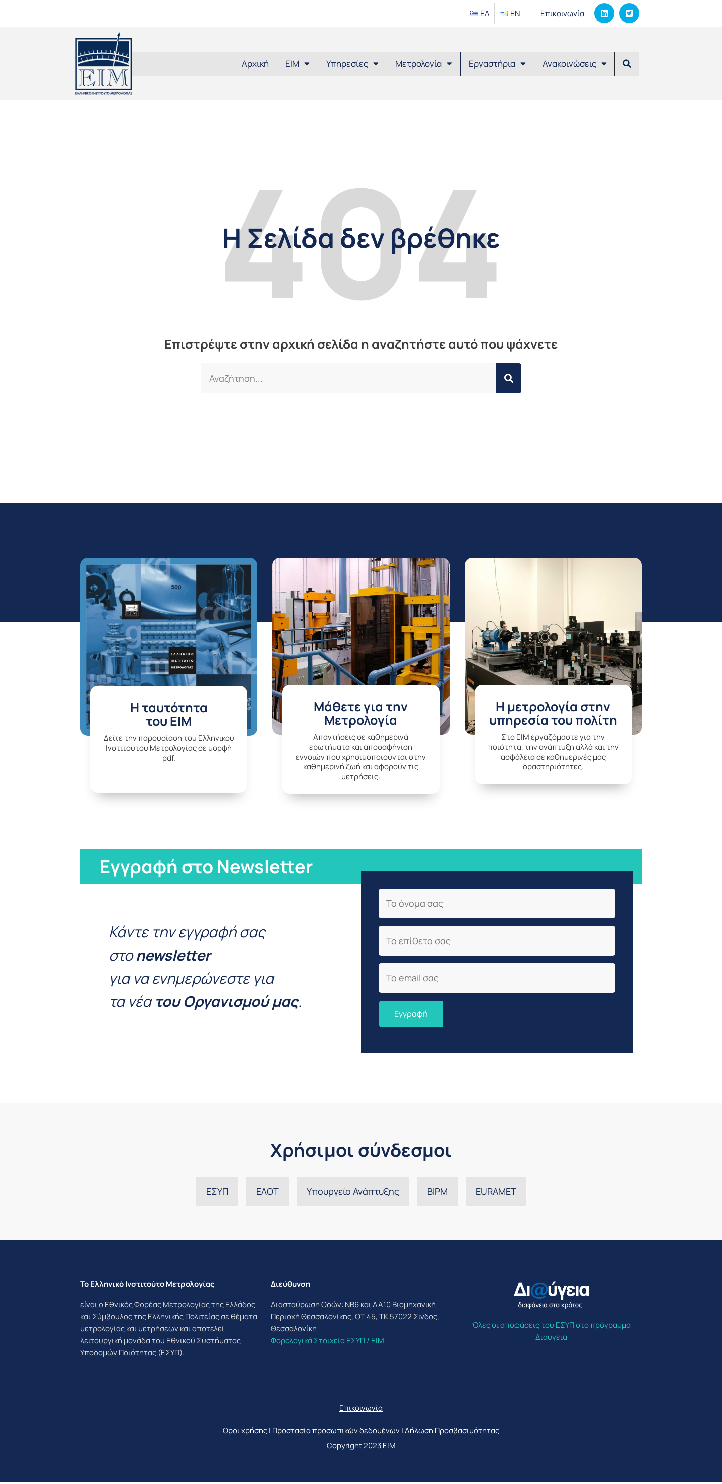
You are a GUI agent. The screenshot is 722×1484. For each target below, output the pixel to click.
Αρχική (255, 63)
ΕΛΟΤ (267, 1193)
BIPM (437, 1193)
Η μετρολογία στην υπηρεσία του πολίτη (553, 713)
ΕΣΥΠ (217, 1193)
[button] (627, 64)
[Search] (508, 378)
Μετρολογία (423, 63)
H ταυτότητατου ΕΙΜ (169, 714)
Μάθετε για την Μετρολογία (361, 713)
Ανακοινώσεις (575, 63)
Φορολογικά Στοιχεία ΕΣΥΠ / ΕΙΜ (327, 1342)
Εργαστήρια (497, 63)
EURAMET (496, 1193)
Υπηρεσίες (352, 63)
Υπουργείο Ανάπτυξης (353, 1193)
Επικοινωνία (561, 13)
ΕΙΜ (297, 63)
